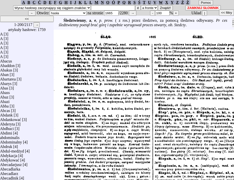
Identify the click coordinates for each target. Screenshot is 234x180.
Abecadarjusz (11, 163)
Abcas (5, 109)
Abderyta (7, 123)
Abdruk (6, 145)
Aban (4, 73)
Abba (4, 105)
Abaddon (7, 64)
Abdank (6, 114)
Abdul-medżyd (12, 150)
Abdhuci (7, 127)
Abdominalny (11, 141)
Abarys (5, 82)
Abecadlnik (9, 177)
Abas (4, 87)
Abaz (4, 96)
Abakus (6, 69)
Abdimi (6, 132)
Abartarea (8, 78)
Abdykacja (8, 154)
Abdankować (10, 118)
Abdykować (9, 159)
